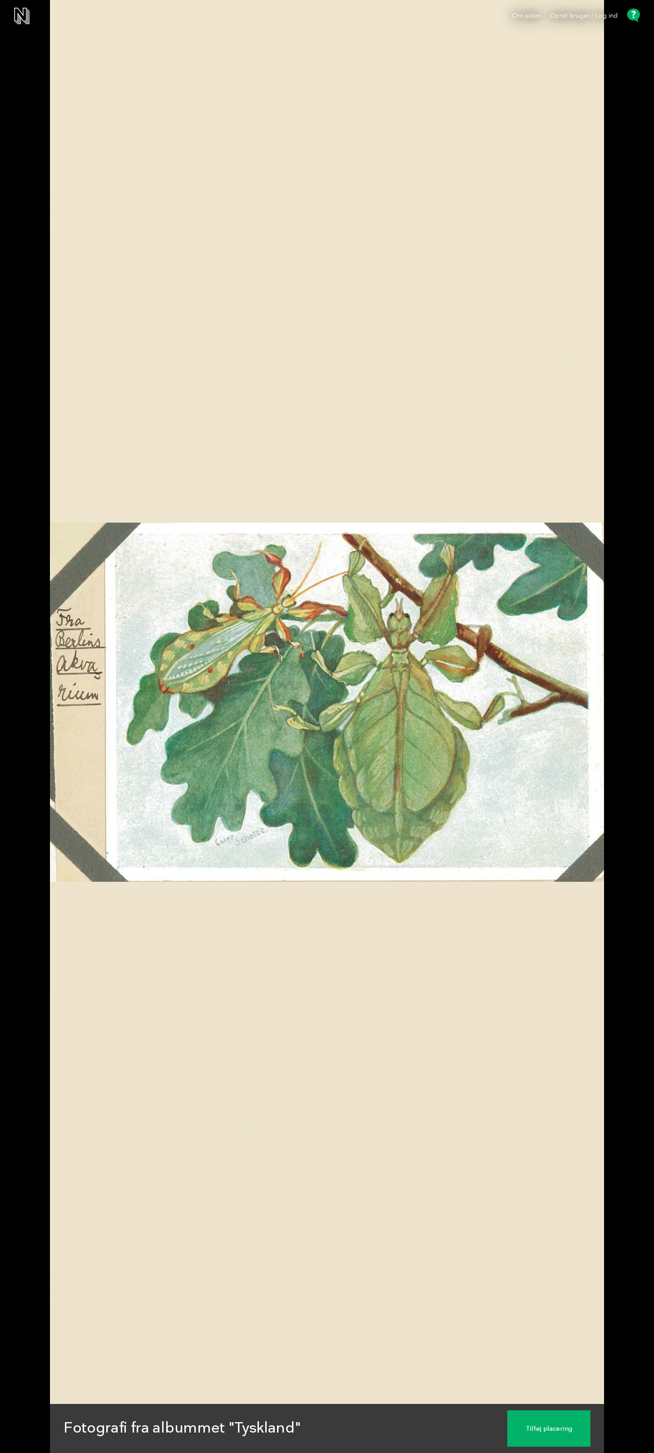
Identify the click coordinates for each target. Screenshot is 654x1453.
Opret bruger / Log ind (584, 16)
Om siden (526, 16)
